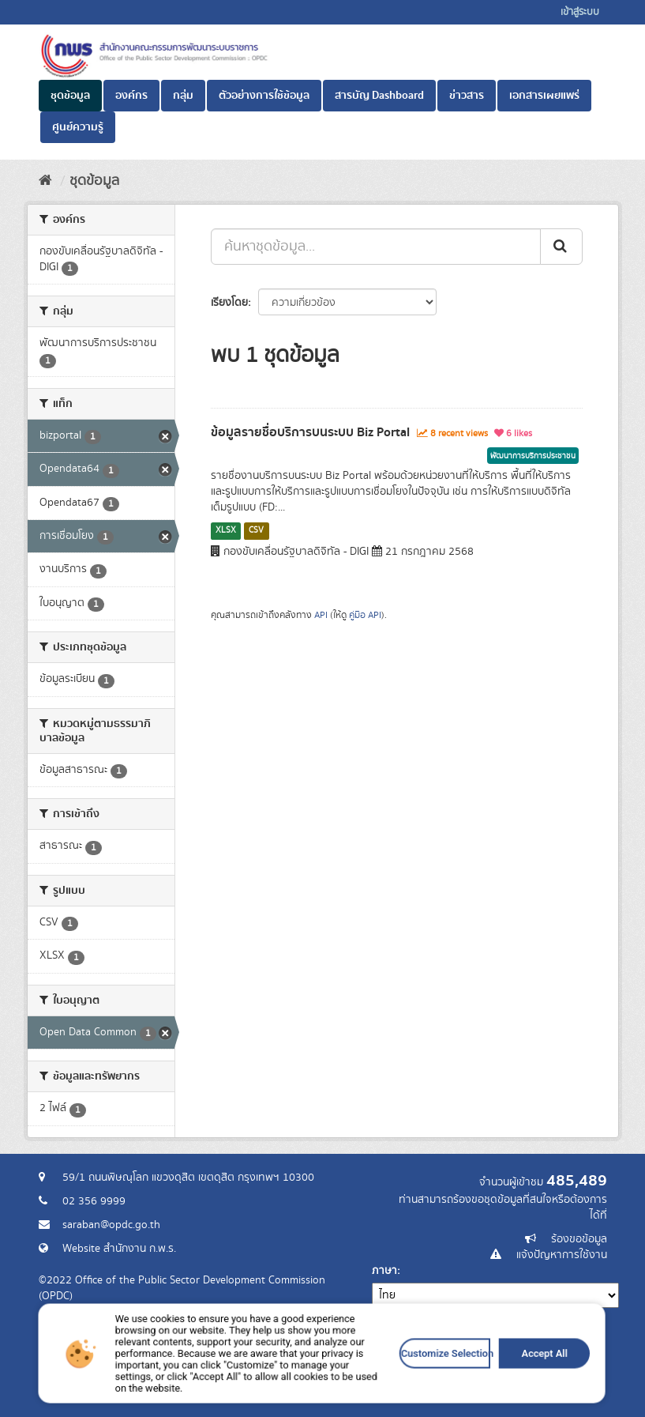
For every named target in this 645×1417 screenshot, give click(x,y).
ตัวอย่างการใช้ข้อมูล (264, 95)
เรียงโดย (229, 303)
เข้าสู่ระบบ (580, 12)
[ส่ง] (561, 246)
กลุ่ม (183, 95)
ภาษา (384, 1271)
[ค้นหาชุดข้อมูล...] (376, 246)
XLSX (226, 530)
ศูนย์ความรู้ (77, 127)
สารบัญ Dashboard (379, 95)
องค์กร (131, 95)
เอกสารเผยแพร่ (544, 95)
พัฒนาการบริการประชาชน (533, 456)
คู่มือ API (365, 615)
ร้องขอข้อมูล (579, 1239)
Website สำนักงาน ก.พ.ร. (119, 1249)
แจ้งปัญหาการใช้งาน (561, 1255)
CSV (256, 530)
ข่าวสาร (466, 95)
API (321, 615)
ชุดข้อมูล (70, 95)
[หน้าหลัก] (45, 181)
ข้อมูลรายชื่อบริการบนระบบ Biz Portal (310, 432)
